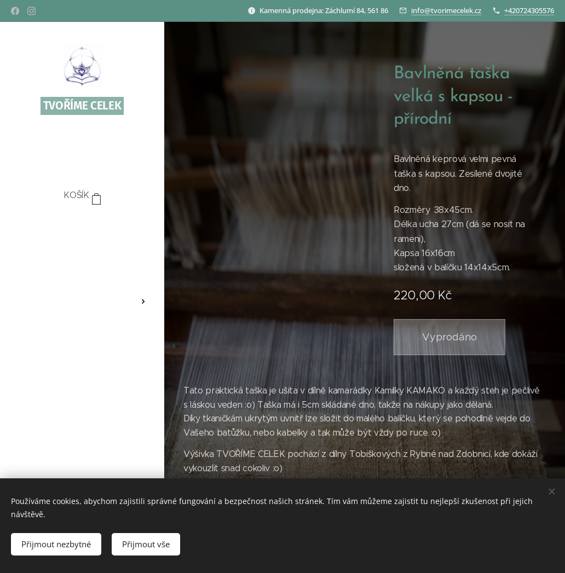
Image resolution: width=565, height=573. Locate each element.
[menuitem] (82, 228)
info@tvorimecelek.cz (446, 10)
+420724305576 (529, 10)
